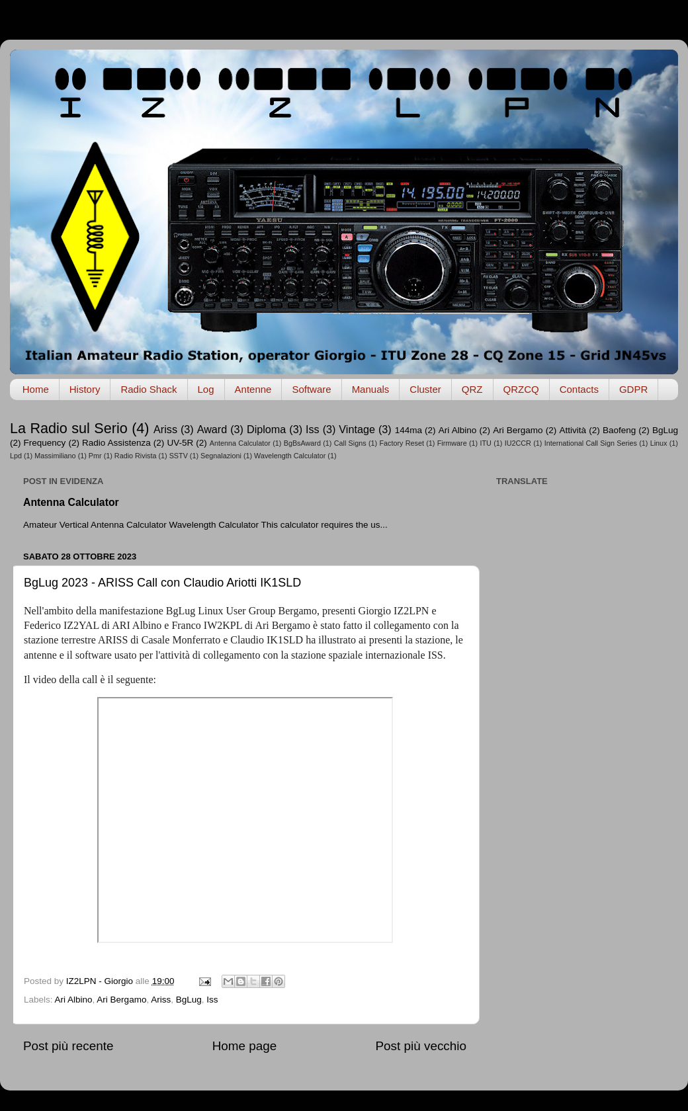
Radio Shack (148, 389)
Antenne (253, 389)
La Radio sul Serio (69, 428)
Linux (658, 443)
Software (311, 389)
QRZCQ (521, 389)
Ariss (165, 429)
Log (206, 389)
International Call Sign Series (590, 443)
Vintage (357, 429)
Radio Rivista (135, 456)
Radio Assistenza (116, 443)
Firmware (452, 443)
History (85, 389)
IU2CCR (518, 443)
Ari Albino (457, 430)
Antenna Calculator (240, 443)
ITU (486, 443)
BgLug (665, 430)
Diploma (266, 429)
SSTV (178, 456)
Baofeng (619, 430)
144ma (408, 430)
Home (35, 389)
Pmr (95, 456)
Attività (572, 430)
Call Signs (350, 443)
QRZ (472, 389)
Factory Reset (401, 443)
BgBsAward (302, 443)
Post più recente (68, 1046)
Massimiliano (54, 456)
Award (212, 429)
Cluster (425, 389)
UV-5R (180, 443)
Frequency (45, 443)
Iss (313, 429)
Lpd (16, 456)
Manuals (371, 389)
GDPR (633, 389)
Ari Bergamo (517, 430)
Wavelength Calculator (289, 456)
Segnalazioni (220, 456)
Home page (244, 1046)
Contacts (579, 389)
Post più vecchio (420, 1046)
